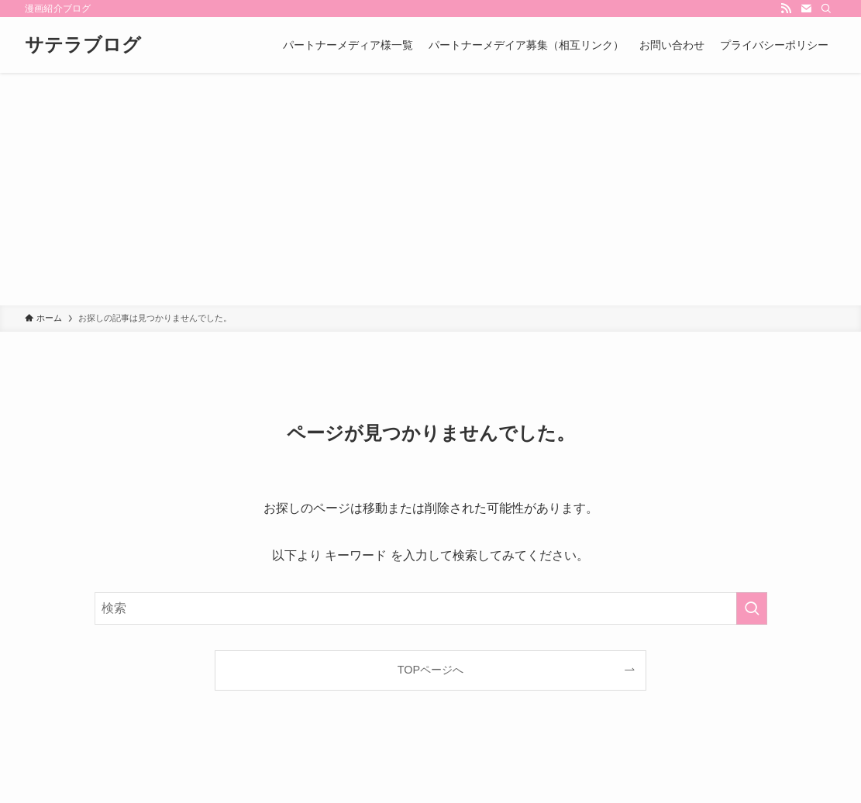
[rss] (786, 8)
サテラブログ (83, 45)
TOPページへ (430, 669)
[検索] (826, 8)
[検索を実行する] (751, 608)
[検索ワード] (431, 608)
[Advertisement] (430, 189)
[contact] (806, 8)
